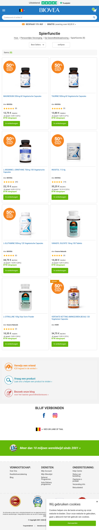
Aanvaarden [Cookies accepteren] (72, 523)
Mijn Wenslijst (46, 474)
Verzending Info (79, 484)
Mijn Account (46, 471)
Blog (11, 477)
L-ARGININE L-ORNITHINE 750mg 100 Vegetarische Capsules (24, 171)
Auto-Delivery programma (46, 483)
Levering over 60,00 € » (61, 24)
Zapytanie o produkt (77, 480)
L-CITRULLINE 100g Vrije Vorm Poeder (18, 317)
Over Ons (13, 471)
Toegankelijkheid (28, 526)
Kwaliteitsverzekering (18, 474)
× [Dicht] (97, 501)
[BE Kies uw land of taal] (22, 10)
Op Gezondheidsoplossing (57, 38)
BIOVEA (9, 104)
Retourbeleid (78, 487)
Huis (16, 38)
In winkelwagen (11, 123)
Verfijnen (61, 45)
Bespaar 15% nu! (33, 24)
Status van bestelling (77, 475)
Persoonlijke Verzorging (31, 38)
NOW (57, 325)
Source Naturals (60, 251)
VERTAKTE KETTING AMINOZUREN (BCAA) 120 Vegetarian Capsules (71, 318)
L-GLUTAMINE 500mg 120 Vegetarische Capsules (23, 243)
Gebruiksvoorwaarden (43, 526)
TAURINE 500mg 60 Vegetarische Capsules (69, 96)
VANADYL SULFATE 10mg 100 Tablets (67, 243)
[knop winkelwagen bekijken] (95, 10)
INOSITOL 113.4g (58, 170)
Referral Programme (46, 478)
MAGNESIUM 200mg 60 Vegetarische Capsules (22, 96)
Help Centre (77, 471)
